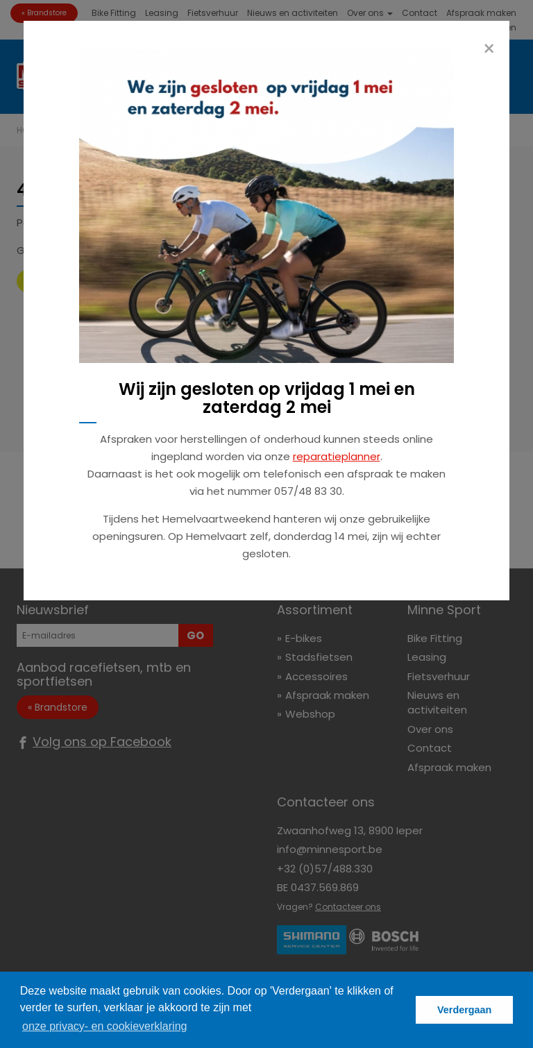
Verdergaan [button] (464, 1009)
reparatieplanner (336, 456)
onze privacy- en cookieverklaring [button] (104, 1026)
